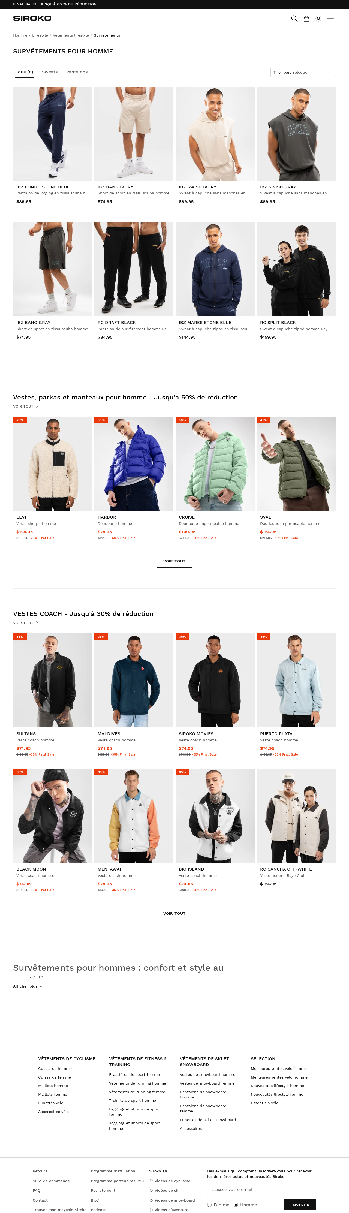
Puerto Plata (276, 733)
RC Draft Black (117, 322)
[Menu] (330, 18)
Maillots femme (52, 1094)
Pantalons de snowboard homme (203, 1095)
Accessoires (191, 1128)
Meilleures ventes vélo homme (279, 1077)
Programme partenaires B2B (117, 1181)
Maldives (109, 733)
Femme (221, 1204)
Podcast (98, 1210)
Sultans (26, 733)
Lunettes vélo (50, 1103)
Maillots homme (53, 1085)
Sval (265, 517)
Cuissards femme (54, 1077)
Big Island (191, 869)
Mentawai (109, 869)
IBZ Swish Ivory (197, 186)
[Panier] (306, 18)
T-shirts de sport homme (132, 1100)
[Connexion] (318, 18)
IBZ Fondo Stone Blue (43, 186)
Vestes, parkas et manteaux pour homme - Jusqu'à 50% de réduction (125, 397)
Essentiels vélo (264, 1103)
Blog (95, 1200)
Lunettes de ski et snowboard (208, 1120)
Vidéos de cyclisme (169, 1181)
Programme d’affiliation (113, 1171)
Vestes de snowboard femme (207, 1083)
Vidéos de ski (164, 1190)
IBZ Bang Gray (33, 322)
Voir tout (25, 406)
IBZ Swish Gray (278, 186)
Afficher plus (28, 986)
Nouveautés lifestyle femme (277, 1094)
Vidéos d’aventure (168, 1210)
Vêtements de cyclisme (66, 1058)
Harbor (107, 517)
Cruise (187, 517)
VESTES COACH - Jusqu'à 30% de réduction (83, 614)
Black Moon (31, 869)
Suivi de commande (51, 1181)
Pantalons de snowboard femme (203, 1108)
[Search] (294, 18)
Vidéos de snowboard (172, 1200)
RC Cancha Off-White (286, 869)
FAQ (36, 1190)
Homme (248, 1204)
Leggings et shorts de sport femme (134, 1112)
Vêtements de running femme (137, 1092)
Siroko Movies (196, 733)
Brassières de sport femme (134, 1074)
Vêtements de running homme (137, 1083)
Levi (21, 517)
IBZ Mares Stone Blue (205, 322)
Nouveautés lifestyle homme (277, 1085)
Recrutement (103, 1190)
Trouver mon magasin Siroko (59, 1210)
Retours (40, 1171)
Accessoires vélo (53, 1111)
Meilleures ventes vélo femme (279, 1068)
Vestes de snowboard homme (207, 1074)
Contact (40, 1200)
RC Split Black (278, 322)
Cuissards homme (55, 1068)
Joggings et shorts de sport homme (134, 1126)
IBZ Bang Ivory (115, 186)
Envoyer (300, 1205)
